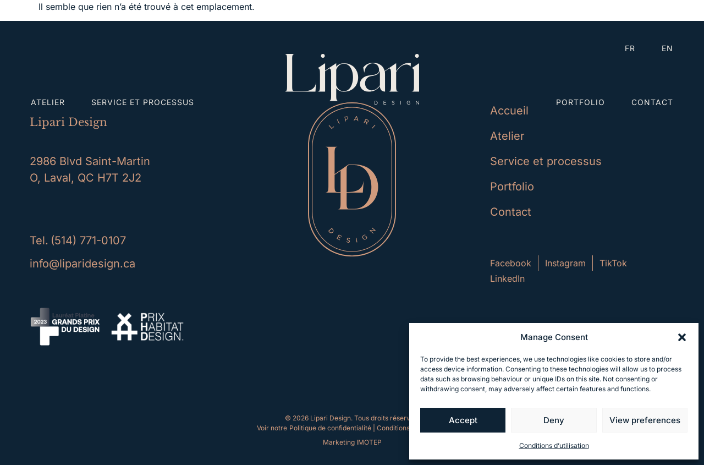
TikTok (613, 263)
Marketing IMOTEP (352, 442)
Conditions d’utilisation (554, 445)
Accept (463, 420)
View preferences (644, 420)
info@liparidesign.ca (82, 263)
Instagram (565, 263)
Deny (553, 420)
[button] (682, 337)
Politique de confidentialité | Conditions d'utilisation (368, 428)
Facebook (510, 263)
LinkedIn (507, 278)
